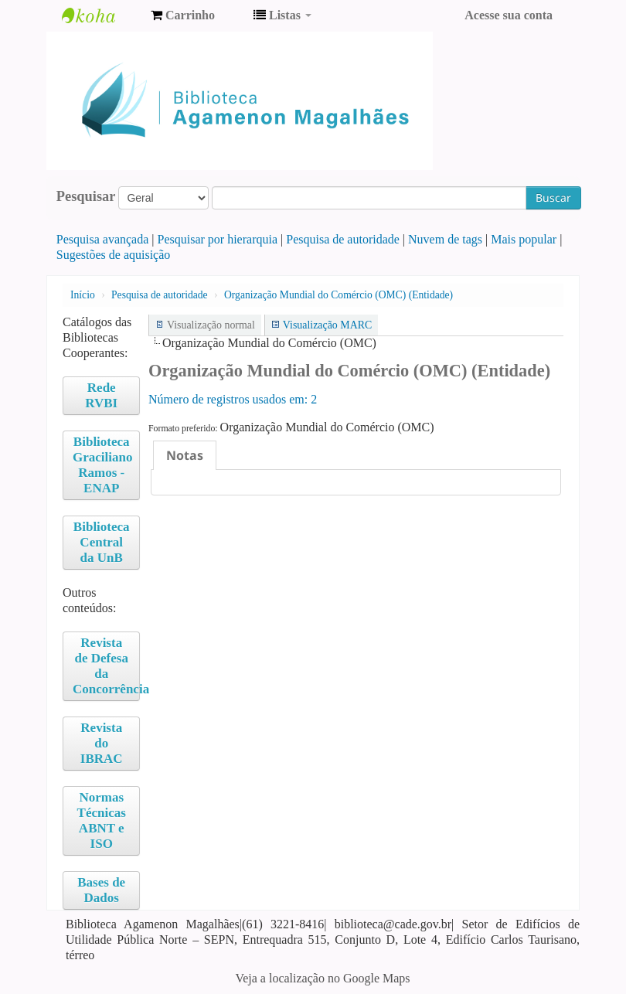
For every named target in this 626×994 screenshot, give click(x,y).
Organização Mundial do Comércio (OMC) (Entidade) (338, 295)
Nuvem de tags (445, 239)
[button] (182, 15)
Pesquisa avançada (102, 239)
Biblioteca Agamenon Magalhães (100, 15)
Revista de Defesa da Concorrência (106, 665)
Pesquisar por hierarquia (218, 239)
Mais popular (523, 239)
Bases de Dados (101, 890)
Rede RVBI (101, 395)
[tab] (184, 455)
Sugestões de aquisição (113, 254)
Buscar (553, 197)
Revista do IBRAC (101, 743)
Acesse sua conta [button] (508, 15)
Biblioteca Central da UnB (101, 542)
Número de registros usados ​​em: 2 (232, 399)
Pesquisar (86, 196)
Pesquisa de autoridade (343, 239)
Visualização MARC (327, 325)
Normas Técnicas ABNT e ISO (101, 820)
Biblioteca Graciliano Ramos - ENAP (102, 464)
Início (82, 295)
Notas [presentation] (184, 455)
